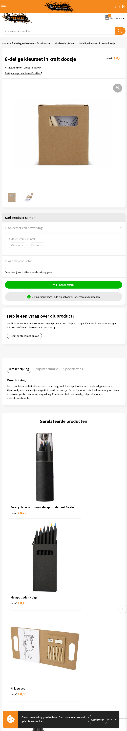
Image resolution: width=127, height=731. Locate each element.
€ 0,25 (18, 499)
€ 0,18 (75, 494)
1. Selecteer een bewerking (24, 228)
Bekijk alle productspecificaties (23, 73)
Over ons (70, 603)
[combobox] (58, 31)
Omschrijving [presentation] (19, 369)
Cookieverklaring (75, 660)
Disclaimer (71, 670)
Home (5, 43)
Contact (6, 655)
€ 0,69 (75, 570)
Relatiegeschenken (23, 43)
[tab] (19, 369)
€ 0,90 (18, 570)
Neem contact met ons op (24, 336)
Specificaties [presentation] (73, 369)
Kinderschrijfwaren (65, 43)
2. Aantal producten (19, 261)
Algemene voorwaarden (78, 655)
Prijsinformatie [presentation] (46, 369)
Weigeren (112, 719)
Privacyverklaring (75, 665)
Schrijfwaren (44, 43)
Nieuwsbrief (72, 608)
